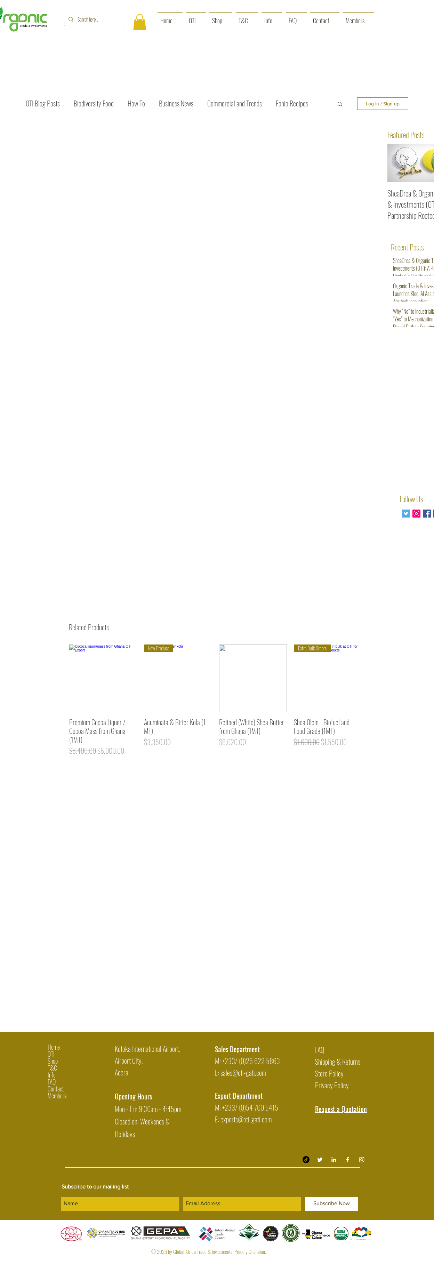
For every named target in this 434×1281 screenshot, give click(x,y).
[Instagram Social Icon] (416, 514)
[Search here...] (93, 19)
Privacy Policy (332, 1085)
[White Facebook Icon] (347, 1159)
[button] (139, 22)
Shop (53, 1060)
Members (57, 1095)
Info (52, 1074)
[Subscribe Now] (331, 1204)
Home (54, 1046)
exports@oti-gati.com (246, 1119)
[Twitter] (406, 514)
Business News (176, 103)
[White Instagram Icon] (361, 1159)
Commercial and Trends (234, 103)
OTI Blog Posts (43, 103)
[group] (215, 704)
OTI (51, 1053)
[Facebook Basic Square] (427, 514)
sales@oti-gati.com (243, 1072)
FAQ (52, 1081)
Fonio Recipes (292, 103)
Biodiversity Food (94, 103)
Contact (56, 1088)
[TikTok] (306, 1159)
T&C (52, 1067)
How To (136, 103)
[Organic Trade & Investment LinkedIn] (333, 1159)
